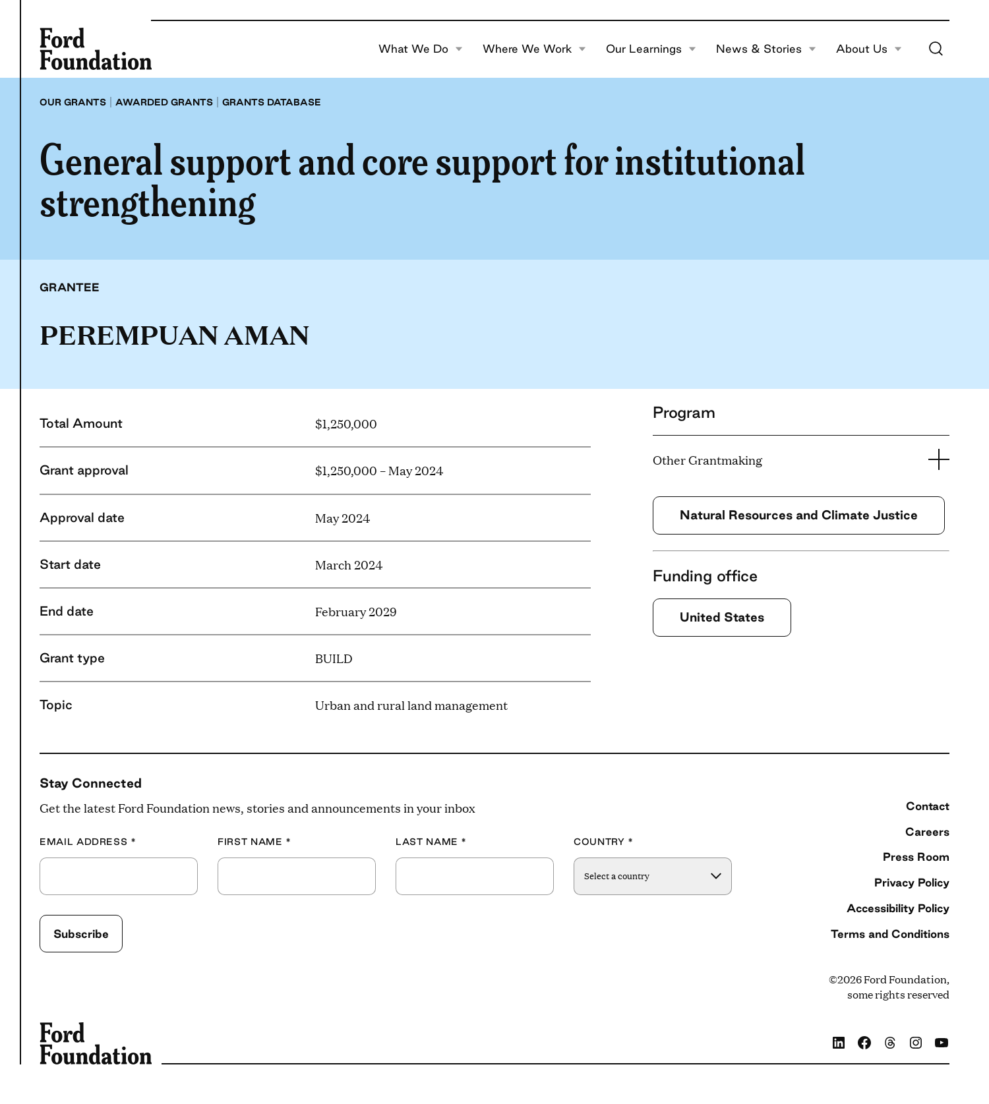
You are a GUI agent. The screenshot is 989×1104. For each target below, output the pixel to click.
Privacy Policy (911, 882)
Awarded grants (164, 102)
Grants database (271, 102)
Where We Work (534, 49)
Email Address (88, 842)
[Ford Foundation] (96, 49)
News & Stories (766, 49)
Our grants (73, 102)
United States (722, 617)
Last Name (431, 842)
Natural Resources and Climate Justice (799, 515)
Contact (927, 805)
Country (604, 842)
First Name (254, 842)
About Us (869, 49)
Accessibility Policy (898, 908)
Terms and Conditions (890, 933)
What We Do (420, 49)
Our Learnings (651, 49)
